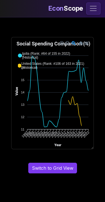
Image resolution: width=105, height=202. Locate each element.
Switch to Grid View (52, 168)
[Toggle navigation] (93, 9)
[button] (52, 55)
